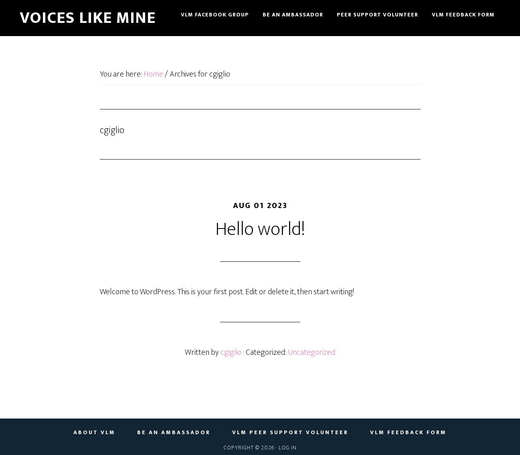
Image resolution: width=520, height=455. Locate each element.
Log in (288, 447)
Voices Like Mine (88, 18)
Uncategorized (311, 352)
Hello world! (260, 229)
